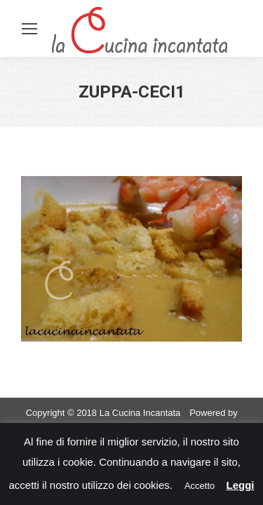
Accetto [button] (199, 485)
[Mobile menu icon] (29, 28)
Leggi (240, 485)
